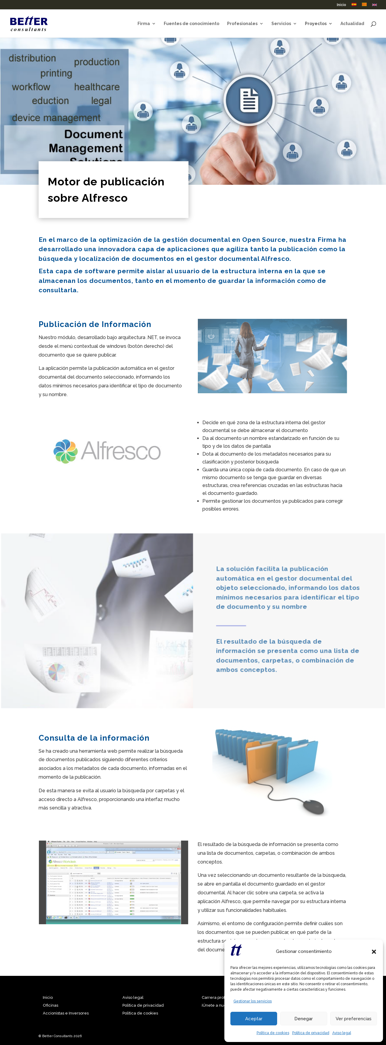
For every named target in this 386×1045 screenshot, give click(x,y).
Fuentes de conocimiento (191, 23)
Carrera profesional (220, 997)
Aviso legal (341, 1033)
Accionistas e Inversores (66, 1013)
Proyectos (316, 23)
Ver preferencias (354, 1018)
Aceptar (253, 1018)
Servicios (281, 23)
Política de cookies (273, 1033)
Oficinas (50, 1005)
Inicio (341, 5)
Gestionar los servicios (252, 1001)
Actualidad (352, 23)
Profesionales (242, 23)
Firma (144, 23)
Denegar (303, 1018)
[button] (374, 952)
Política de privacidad (310, 1033)
